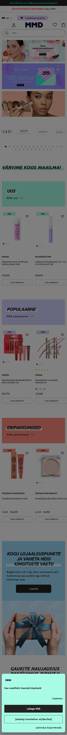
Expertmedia (54, 727)
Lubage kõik (33, 708)
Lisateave (57, 698)
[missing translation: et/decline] (33, 719)
